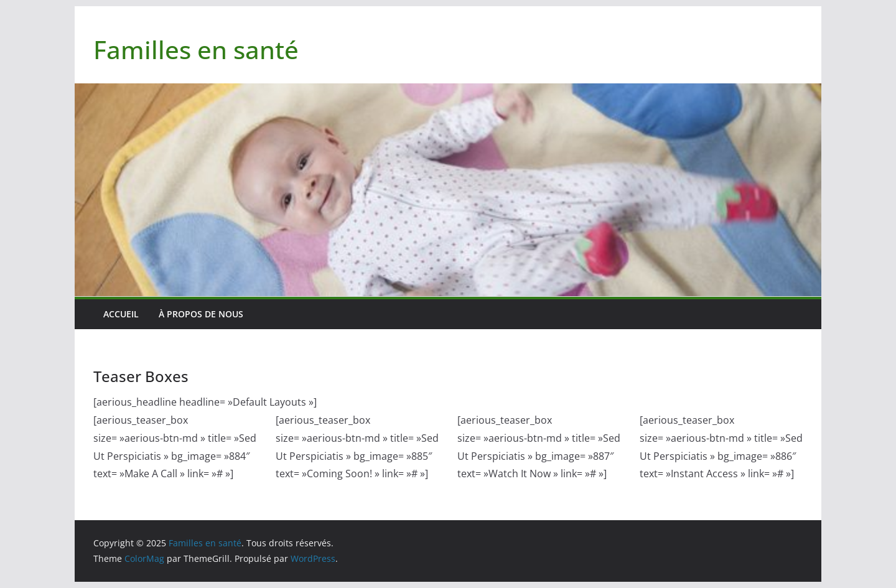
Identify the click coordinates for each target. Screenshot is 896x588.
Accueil (121, 314)
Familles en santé (196, 49)
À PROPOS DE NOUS (201, 314)
